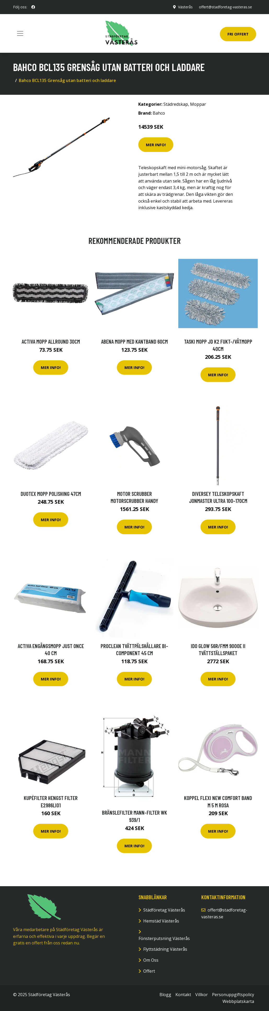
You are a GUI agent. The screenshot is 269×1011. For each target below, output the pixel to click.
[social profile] (33, 7)
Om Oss (150, 960)
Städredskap (175, 104)
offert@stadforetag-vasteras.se (225, 6)
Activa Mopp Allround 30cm (51, 341)
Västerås (185, 6)
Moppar (198, 104)
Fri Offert (238, 34)
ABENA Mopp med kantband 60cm (134, 341)
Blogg (165, 994)
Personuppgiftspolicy (233, 994)
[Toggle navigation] (20, 33)
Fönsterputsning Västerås (164, 938)
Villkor (201, 994)
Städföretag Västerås (164, 910)
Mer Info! (156, 144)
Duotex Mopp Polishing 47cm (51, 493)
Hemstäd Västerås (161, 921)
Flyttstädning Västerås (165, 949)
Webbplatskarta (238, 1001)
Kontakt (183, 994)
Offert (149, 971)
